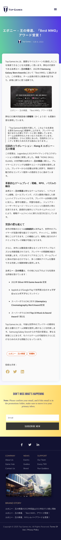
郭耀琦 (32, 353)
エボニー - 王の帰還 (16, 353)
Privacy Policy (33, 530)
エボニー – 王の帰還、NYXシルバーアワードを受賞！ (27, 517)
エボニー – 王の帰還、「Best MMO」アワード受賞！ (27, 513)
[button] (55, 9)
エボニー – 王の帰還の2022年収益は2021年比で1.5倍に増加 (30, 509)
